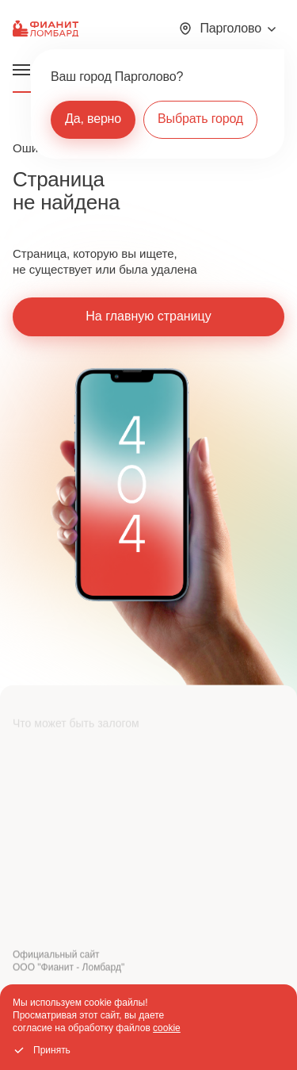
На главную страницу (148, 316)
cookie (167, 1028)
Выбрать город (200, 118)
